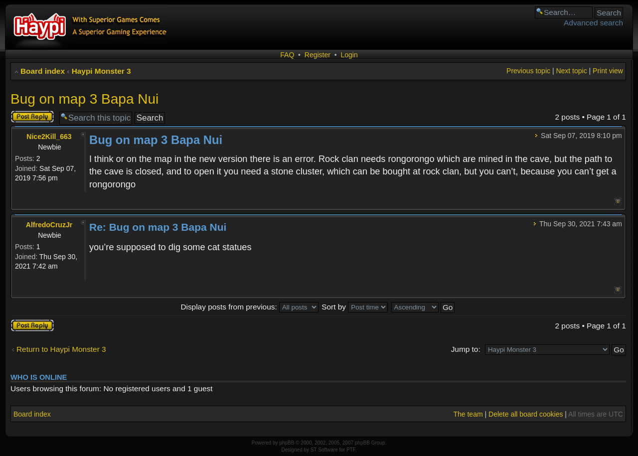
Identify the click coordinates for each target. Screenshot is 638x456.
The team (467, 414)
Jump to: (465, 349)
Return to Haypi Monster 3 (61, 349)
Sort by (354, 307)
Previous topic (528, 71)
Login (348, 55)
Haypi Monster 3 (101, 71)
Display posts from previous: (249, 307)
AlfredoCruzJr (49, 225)
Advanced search (593, 22)
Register (317, 55)
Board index (42, 71)
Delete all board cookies (525, 414)
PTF (350, 450)
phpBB (286, 443)
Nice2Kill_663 (48, 137)
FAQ (287, 55)
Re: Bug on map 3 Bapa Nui (157, 227)
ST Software (324, 450)
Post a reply (32, 116)
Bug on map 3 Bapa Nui (84, 99)
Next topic (571, 71)
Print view (608, 71)
